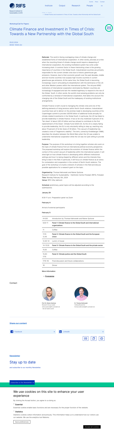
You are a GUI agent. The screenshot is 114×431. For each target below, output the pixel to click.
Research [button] (76, 5)
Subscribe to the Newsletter (21, 382)
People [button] (90, 5)
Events (91, 1)
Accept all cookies (92, 427)
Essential (19, 404)
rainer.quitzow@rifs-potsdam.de (51, 307)
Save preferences (22, 422)
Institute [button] (48, 5)
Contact (102, 1)
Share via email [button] (85, 338)
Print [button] (102, 338)
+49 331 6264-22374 (48, 308)
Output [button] (62, 5)
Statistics (19, 412)
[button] (93, 338)
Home (43, 12)
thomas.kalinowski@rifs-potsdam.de (84, 307)
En (102, 6)
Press (96, 1)
